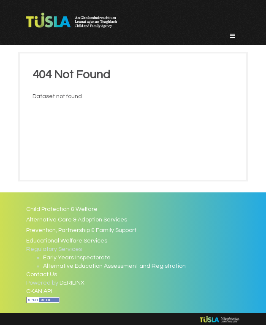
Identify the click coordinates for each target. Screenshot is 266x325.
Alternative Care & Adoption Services (76, 220)
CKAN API (39, 291)
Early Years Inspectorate (77, 258)
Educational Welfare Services (66, 241)
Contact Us (41, 274)
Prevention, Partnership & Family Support (81, 230)
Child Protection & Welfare (62, 209)
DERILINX (72, 283)
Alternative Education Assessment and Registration (114, 266)
